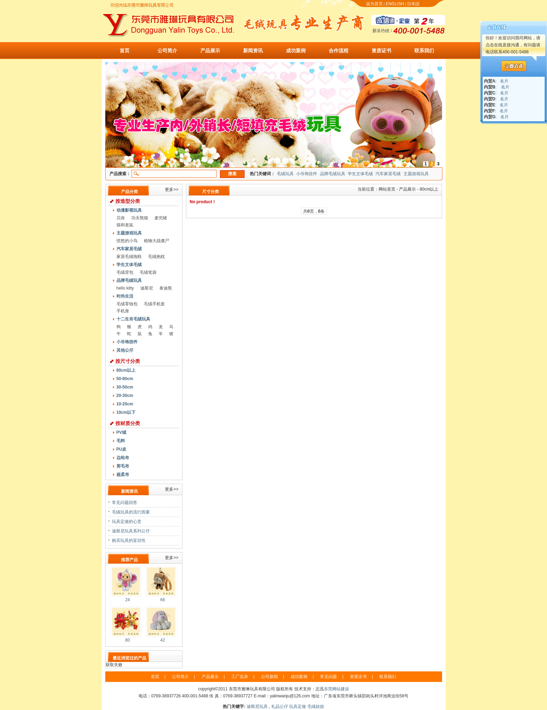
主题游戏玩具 (416, 173)
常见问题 (328, 676)
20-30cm (124, 395)
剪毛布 (122, 466)
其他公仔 (124, 350)
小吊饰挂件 (306, 173)
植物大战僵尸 (156, 240)
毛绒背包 (124, 272)
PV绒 (121, 432)
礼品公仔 (279, 706)
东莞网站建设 (336, 688)
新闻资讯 (253, 50)
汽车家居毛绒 (388, 173)
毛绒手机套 (154, 303)
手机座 (122, 310)
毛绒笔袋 (148, 272)
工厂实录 (239, 676)
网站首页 (387, 189)
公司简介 (167, 50)
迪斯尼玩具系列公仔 (131, 531)
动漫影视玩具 (129, 210)
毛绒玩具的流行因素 (131, 512)
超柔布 (122, 474)
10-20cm (124, 404)
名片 (504, 81)
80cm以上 (126, 370)
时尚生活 (124, 296)
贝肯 (120, 217)
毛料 (120, 440)
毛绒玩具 (285, 173)
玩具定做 (297, 706)
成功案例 (296, 50)
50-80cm (124, 378)
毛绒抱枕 (156, 256)
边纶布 (122, 457)
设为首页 (374, 3)
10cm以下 (126, 412)
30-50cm (124, 387)
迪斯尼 (146, 288)
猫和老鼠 (124, 225)
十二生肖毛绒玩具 (133, 319)
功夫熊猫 (139, 217)
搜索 (232, 173)
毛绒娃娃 (315, 706)
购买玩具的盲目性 (129, 540)
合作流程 (338, 50)
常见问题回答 (124, 502)
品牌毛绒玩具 (332, 173)
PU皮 (121, 449)
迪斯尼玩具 (257, 706)
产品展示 (210, 50)
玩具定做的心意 (126, 521)
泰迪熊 (165, 288)
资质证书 (381, 50)
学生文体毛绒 (360, 173)
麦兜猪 (160, 217)
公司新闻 (269, 676)
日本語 (413, 3)
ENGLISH (395, 3)
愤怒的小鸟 (127, 240)
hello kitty (125, 288)
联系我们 (424, 50)
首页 (124, 50)
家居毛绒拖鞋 (129, 256)
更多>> (171, 189)
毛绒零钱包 (127, 303)
